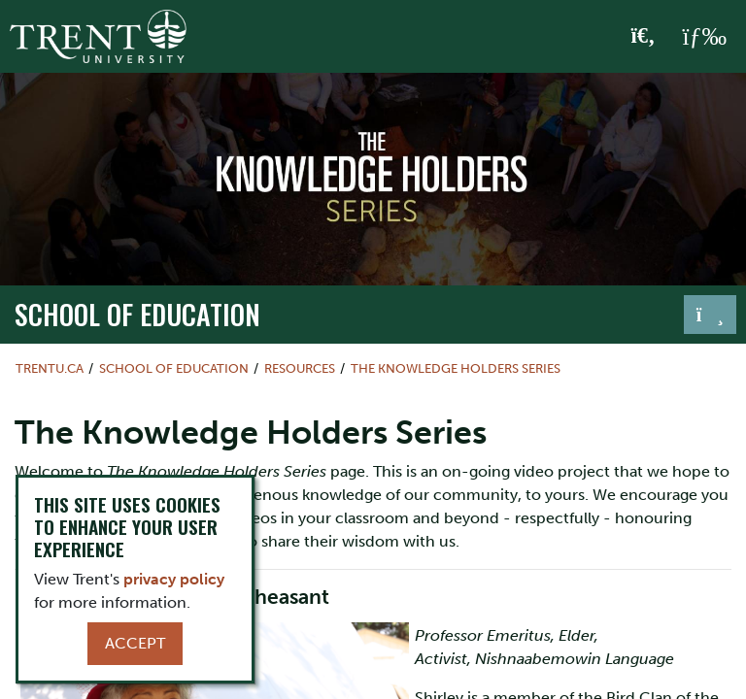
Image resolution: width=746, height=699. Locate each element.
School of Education (137, 313)
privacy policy (173, 579)
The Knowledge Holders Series (455, 368)
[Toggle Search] (643, 37)
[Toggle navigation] (710, 314)
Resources (299, 368)
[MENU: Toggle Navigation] (704, 37)
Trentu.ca (50, 368)
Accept (135, 643)
